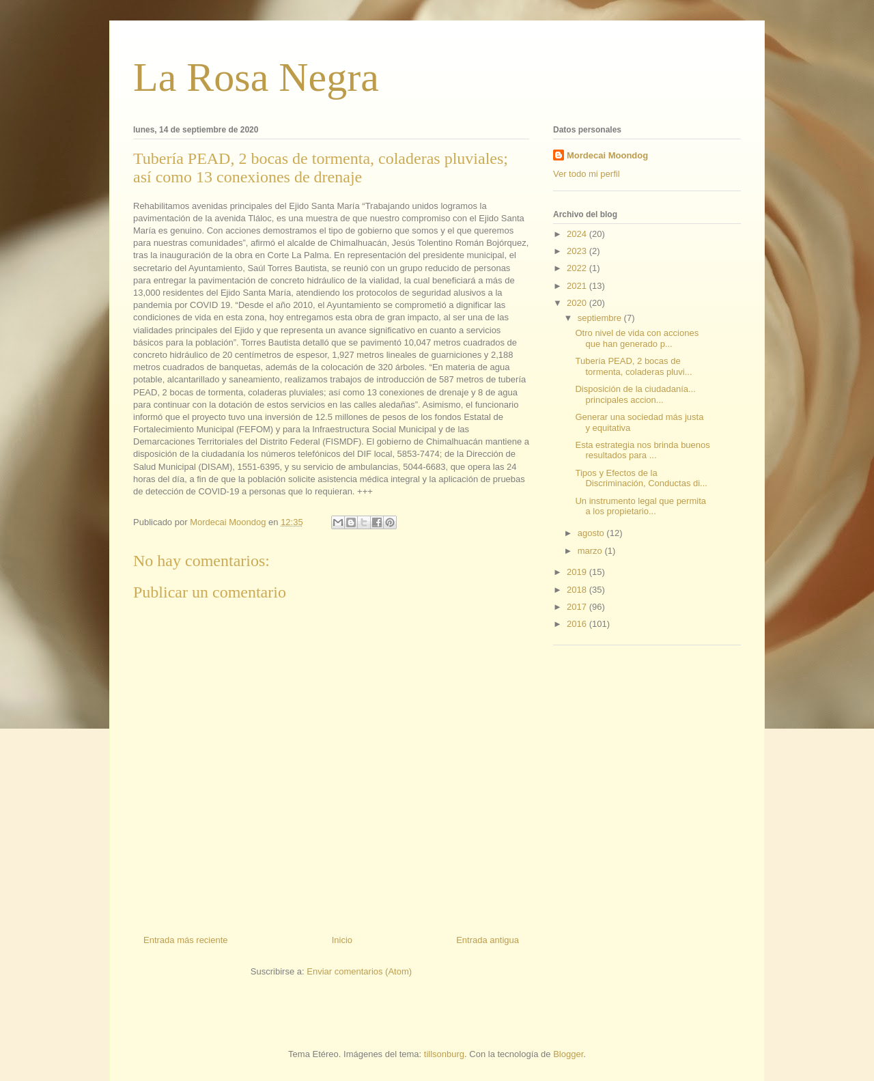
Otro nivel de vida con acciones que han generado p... (637, 338)
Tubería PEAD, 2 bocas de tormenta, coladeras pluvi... (633, 366)
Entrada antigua (487, 940)
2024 (578, 234)
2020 (578, 303)
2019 (578, 572)
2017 (578, 607)
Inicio (342, 940)
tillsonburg (444, 1054)
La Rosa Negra (256, 77)
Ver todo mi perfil (586, 174)
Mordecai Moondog (607, 155)
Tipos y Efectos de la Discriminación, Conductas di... (641, 478)
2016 (578, 624)
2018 (578, 590)
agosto (592, 533)
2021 (578, 286)
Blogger (568, 1054)
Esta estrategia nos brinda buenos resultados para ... (642, 450)
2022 (578, 268)
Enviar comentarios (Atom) (359, 971)
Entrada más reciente (185, 940)
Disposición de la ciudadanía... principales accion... (635, 394)
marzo (591, 551)
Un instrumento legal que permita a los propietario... (640, 506)
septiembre (601, 318)
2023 (578, 251)
